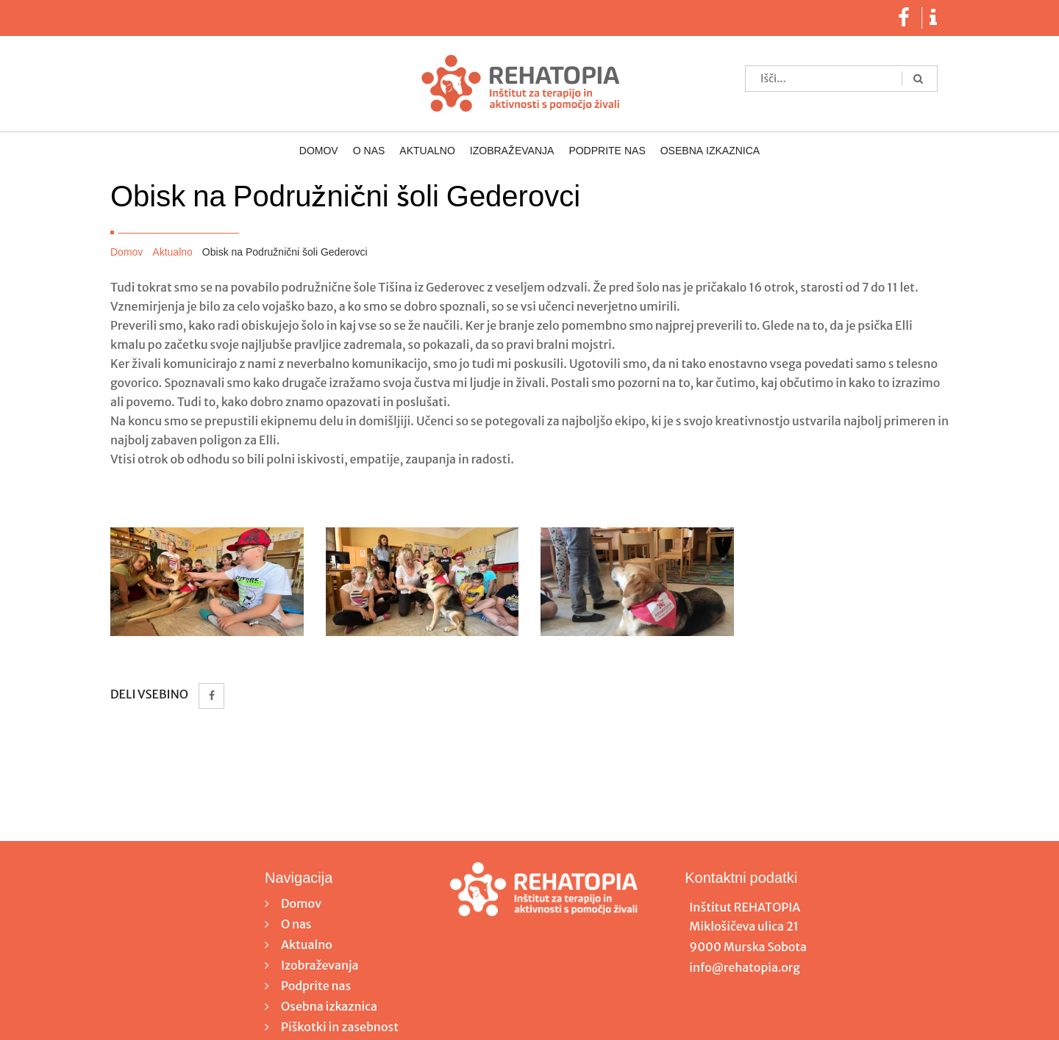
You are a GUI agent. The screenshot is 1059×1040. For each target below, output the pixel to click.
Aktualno (426, 151)
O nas (369, 151)
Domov (318, 151)
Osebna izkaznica (710, 151)
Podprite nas (606, 151)
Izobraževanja (512, 151)
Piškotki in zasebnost (340, 1026)
